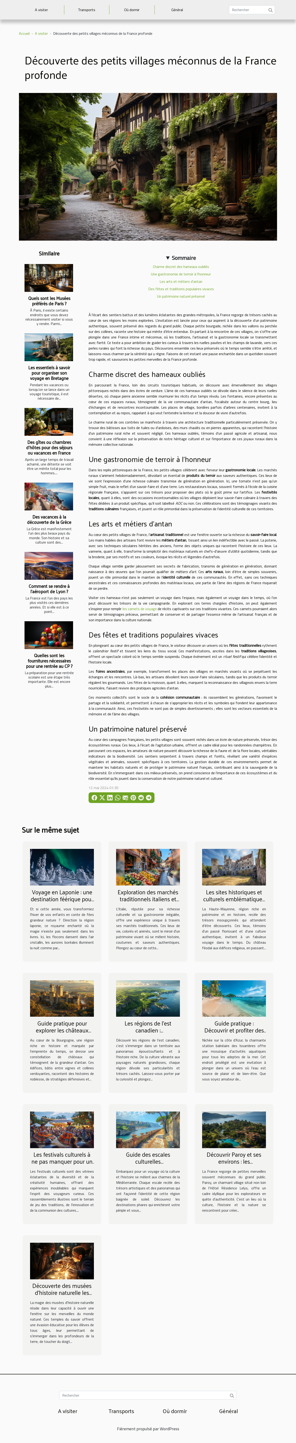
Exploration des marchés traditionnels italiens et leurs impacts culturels (148, 899)
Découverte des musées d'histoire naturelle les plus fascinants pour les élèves (62, 1296)
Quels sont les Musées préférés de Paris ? (49, 300)
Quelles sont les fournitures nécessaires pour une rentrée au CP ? (49, 660)
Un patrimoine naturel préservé (181, 296)
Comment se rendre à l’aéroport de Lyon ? (49, 588)
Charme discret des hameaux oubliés (181, 266)
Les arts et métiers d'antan (181, 281)
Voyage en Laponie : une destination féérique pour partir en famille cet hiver (62, 899)
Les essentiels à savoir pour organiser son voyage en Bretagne (49, 372)
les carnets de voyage (140, 609)
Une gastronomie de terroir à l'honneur (181, 274)
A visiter (41, 10)
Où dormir (131, 10)
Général (177, 10)
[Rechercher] (252, 9)
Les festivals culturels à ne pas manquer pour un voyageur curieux (61, 1161)
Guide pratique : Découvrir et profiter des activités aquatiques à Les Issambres (234, 1033)
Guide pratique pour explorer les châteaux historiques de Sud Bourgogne (62, 1033)
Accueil (24, 33)
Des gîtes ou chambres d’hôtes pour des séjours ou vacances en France (49, 447)
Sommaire (184, 258)
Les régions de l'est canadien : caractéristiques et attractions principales (148, 1033)
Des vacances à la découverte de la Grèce (49, 519)
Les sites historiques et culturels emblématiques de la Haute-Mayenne (234, 899)
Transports (86, 10)
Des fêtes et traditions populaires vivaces (181, 289)
